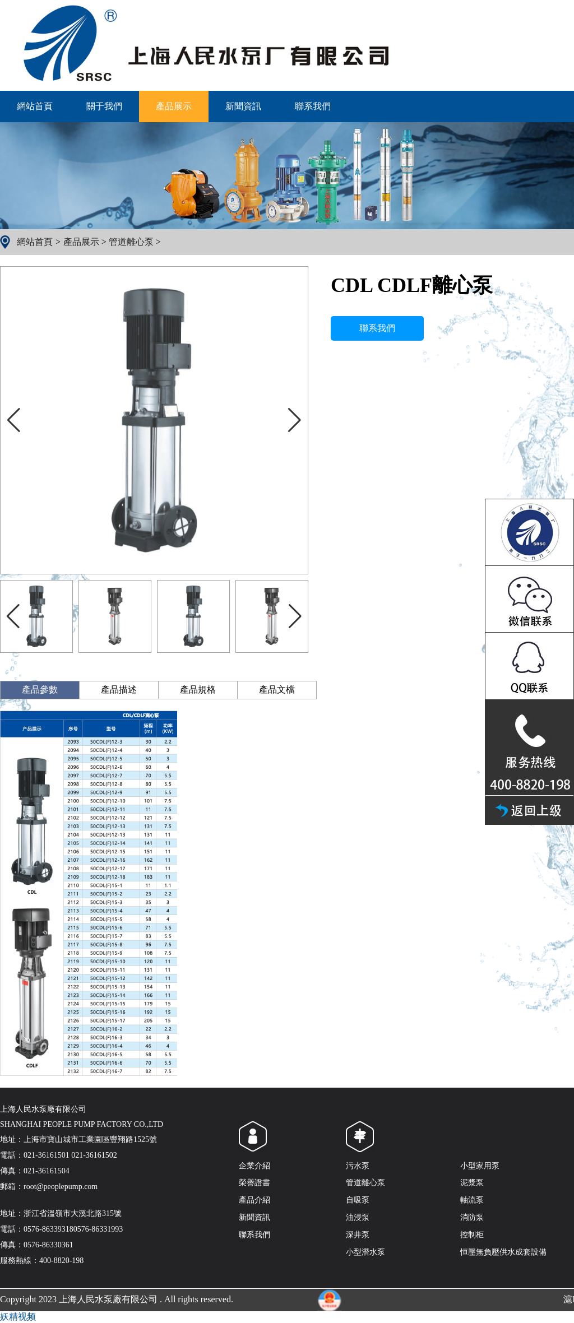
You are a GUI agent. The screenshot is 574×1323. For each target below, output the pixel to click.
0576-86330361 (48, 1245)
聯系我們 (313, 106)
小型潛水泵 (365, 1252)
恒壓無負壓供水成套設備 (503, 1252)
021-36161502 (94, 1155)
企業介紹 (254, 1166)
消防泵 (472, 1217)
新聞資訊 (243, 106)
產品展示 (174, 106)
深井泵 (357, 1235)
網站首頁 (35, 106)
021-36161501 (47, 1155)
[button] (294, 420)
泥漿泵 (472, 1182)
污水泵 (357, 1166)
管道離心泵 (131, 242)
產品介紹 (254, 1200)
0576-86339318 (48, 1229)
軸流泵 (472, 1200)
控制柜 (472, 1235)
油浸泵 (357, 1217)
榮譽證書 (254, 1182)
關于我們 (104, 106)
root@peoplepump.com (61, 1186)
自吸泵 (357, 1200)
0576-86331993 (98, 1229)
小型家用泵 (479, 1166)
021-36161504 (47, 1171)
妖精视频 (18, 1316)
